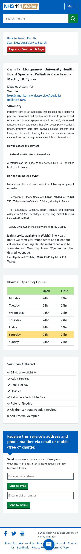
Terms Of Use (61, 547)
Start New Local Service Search (27, 42)
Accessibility (26, 543)
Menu (71, 6)
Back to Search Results (21, 38)
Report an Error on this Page (26, 49)
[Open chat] (48, 544)
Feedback (23, 547)
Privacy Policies (40, 547)
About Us (10, 543)
